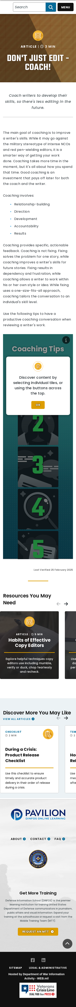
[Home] (7, 7)
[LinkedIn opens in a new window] (43, 960)
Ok (38, 405)
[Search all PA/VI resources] (29, 7)
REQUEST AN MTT (35, 932)
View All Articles (17, 718)
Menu (65, 7)
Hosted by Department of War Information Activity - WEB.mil (36, 976)
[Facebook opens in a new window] (33, 960)
